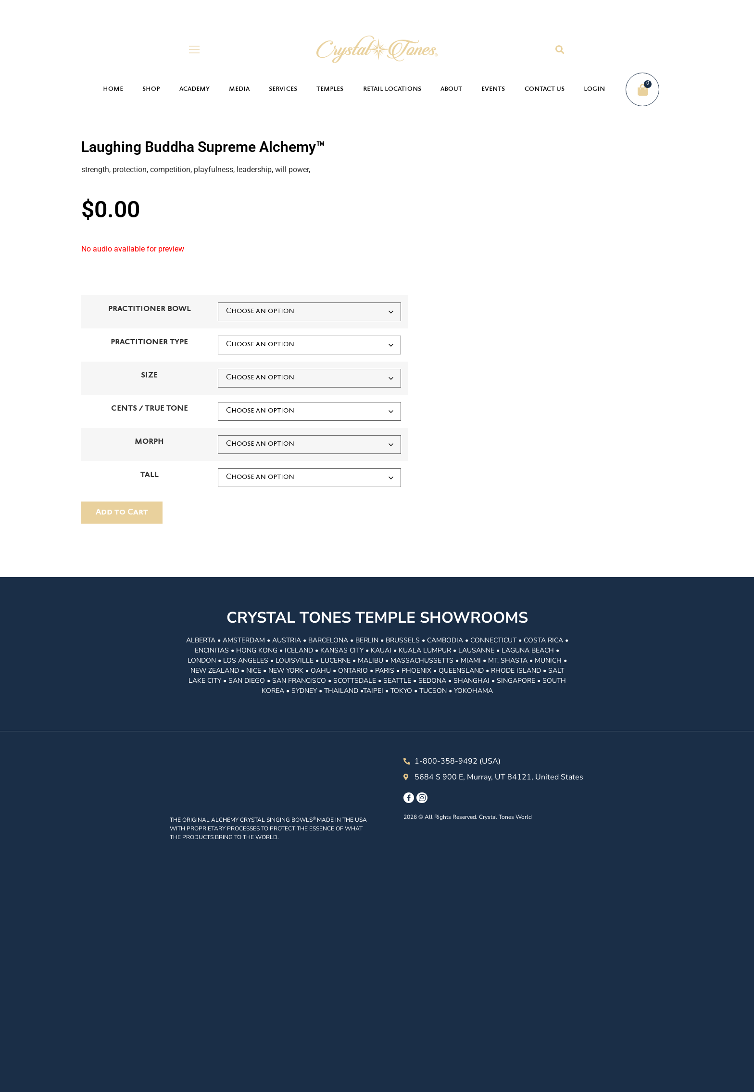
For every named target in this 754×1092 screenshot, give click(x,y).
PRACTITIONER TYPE (149, 342)
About (451, 89)
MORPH (149, 442)
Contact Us (545, 89)
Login (594, 89)
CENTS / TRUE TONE (149, 409)
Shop (151, 89)
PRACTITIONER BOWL (149, 309)
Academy (194, 89)
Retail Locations (392, 89)
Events (493, 89)
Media (239, 89)
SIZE (149, 375)
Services (283, 89)
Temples (329, 89)
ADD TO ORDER (122, 513)
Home (113, 89)
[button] (559, 49)
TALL (149, 475)
